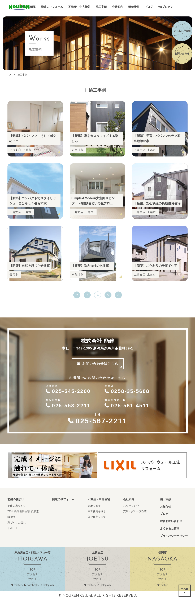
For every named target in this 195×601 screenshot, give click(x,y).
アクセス (32, 574)
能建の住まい (15, 499)
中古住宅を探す (97, 511)
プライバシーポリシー (174, 535)
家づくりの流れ (16, 522)
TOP (32, 569)
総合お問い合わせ (171, 521)
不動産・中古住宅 (99, 499)
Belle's (11, 516)
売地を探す (94, 505)
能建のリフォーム (63, 499)
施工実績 (165, 499)
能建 (19, 7)
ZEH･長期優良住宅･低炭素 (23, 511)
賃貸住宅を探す (97, 516)
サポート (12, 528)
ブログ (164, 513)
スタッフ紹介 (131, 505)
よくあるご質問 (169, 528)
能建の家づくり (16, 505)
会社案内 (128, 499)
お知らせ (165, 506)
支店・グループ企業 (135, 511)
